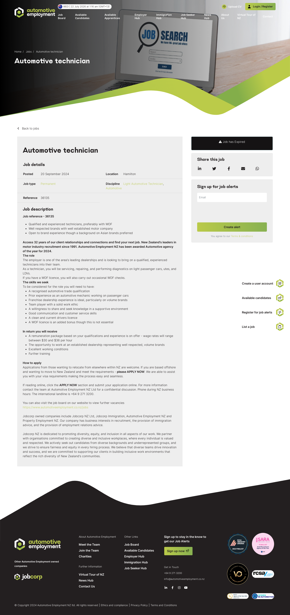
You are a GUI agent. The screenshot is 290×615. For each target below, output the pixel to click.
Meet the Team (89, 544)
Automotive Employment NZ (37, 544)
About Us (225, 16)
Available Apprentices (112, 16)
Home (17, 51)
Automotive (114, 188)
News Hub (207, 16)
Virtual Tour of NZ (246, 16)
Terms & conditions (242, 236)
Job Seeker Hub (188, 16)
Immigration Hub (164, 16)
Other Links (131, 536)
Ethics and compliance (114, 604)
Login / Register (260, 6)
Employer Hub (141, 16)
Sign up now (176, 551)
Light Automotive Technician (143, 184)
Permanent (48, 184)
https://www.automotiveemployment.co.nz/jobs (55, 407)
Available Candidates (82, 16)
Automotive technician (49, 51)
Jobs (29, 51)
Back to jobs (30, 128)
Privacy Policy (139, 604)
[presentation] (225, 212)
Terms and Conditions (164, 604)
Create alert (232, 227)
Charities (85, 556)
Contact (268, 16)
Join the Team (89, 550)
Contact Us (87, 586)
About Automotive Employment (97, 536)
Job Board (61, 16)
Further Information (90, 566)
